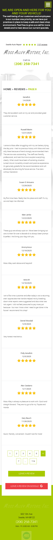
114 (33, 461)
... (25, 461)
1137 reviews (42, 45)
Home (7, 89)
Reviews (19, 89)
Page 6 (32, 89)
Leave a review (26, 473)
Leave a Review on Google (24, 486)
